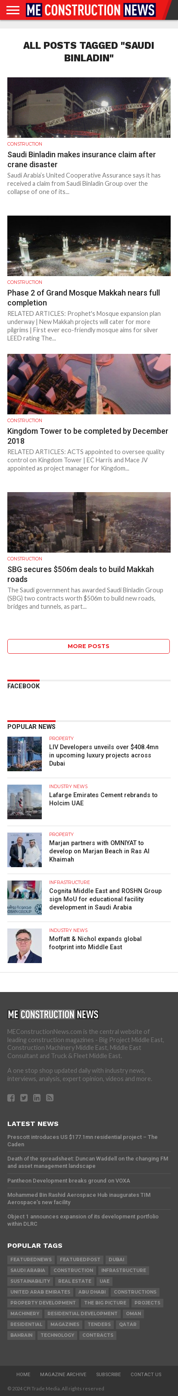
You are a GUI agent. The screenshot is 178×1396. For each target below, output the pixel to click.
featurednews (31, 1259)
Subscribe (108, 1374)
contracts (97, 1335)
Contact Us (146, 1374)
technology (57, 1335)
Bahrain (21, 1335)
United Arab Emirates (40, 1292)
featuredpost (80, 1259)
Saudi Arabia (27, 1270)
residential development (82, 1314)
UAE (104, 1281)
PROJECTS (147, 1303)
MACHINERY (24, 1314)
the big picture (105, 1303)
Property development (43, 1303)
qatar (128, 1324)
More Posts (88, 646)
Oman (133, 1314)
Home (23, 1374)
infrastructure (123, 1270)
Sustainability (30, 1281)
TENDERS (99, 1324)
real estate (74, 1281)
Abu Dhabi (92, 1292)
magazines (64, 1324)
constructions (135, 1292)
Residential (26, 1324)
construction (73, 1270)
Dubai (116, 1259)
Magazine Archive (63, 1374)
